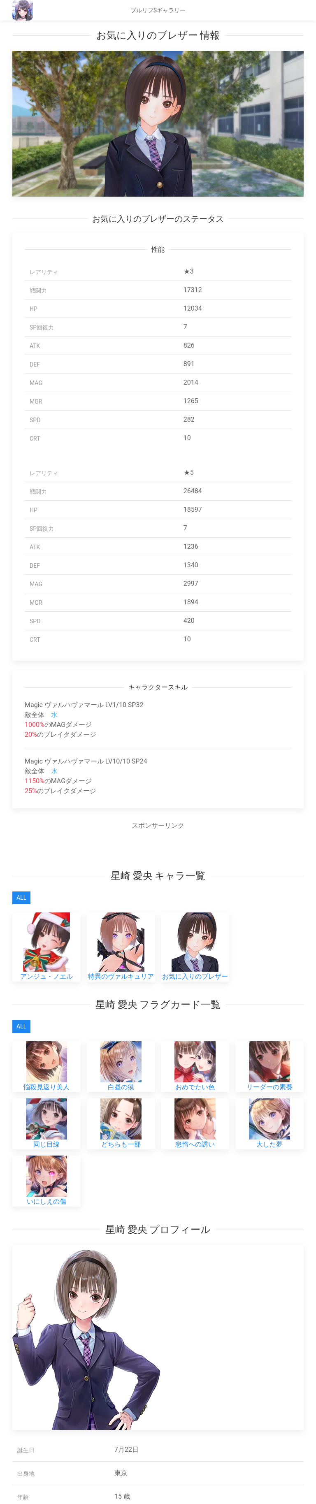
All (21, 897)
